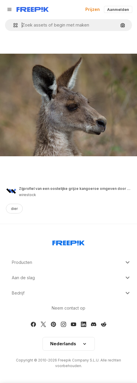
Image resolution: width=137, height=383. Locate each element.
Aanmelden (118, 9)
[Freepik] (33, 9)
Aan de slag (71, 277)
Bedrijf (71, 293)
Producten (71, 262)
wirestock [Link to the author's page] (27, 195)
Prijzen (92, 9)
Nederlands (68, 343)
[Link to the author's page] (11, 191)
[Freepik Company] (68, 241)
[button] (13, 25)
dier (14, 208)
